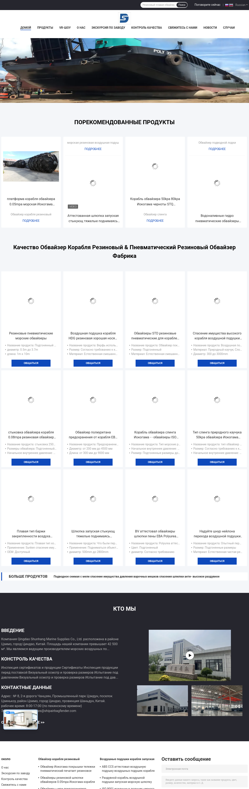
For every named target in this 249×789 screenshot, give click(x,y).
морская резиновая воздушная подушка (94, 142)
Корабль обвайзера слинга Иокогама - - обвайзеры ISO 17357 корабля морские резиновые (155, 435)
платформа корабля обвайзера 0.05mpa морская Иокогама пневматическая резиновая (31, 202)
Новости (210, 27)
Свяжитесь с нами (182, 27)
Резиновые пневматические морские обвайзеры (31, 335)
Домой (25, 27)
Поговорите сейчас (207, 4)
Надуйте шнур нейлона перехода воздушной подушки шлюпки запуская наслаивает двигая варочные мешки (217, 534)
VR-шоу (65, 27)
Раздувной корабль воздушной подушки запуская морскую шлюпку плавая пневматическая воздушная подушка (127, 780)
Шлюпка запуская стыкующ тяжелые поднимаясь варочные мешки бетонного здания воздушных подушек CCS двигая (93, 534)
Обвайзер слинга (155, 214)
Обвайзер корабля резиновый (31, 214)
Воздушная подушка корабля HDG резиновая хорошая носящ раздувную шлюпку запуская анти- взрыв (93, 336)
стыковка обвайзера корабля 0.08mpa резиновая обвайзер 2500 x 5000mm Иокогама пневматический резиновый (31, 435)
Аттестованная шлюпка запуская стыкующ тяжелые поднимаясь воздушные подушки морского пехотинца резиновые (93, 219)
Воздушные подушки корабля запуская (127, 759)
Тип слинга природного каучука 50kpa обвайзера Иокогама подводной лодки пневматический (217, 435)
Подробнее (30, 220)
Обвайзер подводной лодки (217, 142)
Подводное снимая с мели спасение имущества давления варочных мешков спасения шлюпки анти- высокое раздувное (136, 576)
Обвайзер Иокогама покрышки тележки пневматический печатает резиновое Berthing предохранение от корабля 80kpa (67, 769)
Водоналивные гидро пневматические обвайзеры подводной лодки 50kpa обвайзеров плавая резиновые (217, 219)
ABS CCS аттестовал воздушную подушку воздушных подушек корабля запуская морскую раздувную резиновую (128, 769)
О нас (81, 27)
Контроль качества (146, 27)
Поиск (182, 4)
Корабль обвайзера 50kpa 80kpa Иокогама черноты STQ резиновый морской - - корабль (155, 202)
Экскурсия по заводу (108, 27)
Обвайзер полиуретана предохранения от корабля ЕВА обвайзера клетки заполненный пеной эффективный (93, 435)
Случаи (229, 27)
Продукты (45, 27)
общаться (31, 363)
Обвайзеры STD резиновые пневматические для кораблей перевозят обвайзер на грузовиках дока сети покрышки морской (155, 336)
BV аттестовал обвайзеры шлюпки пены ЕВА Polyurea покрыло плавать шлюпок (155, 534)
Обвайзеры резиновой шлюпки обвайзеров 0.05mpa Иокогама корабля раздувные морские (67, 780)
